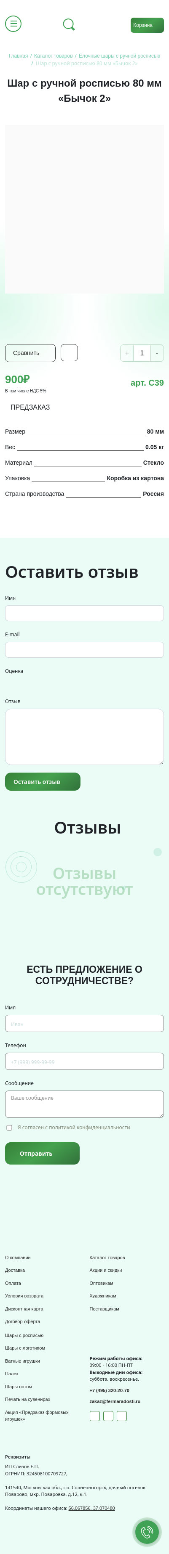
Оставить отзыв (36, 782)
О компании (18, 1257)
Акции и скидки (106, 1270)
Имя (10, 597)
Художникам (103, 1295)
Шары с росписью (24, 1335)
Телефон (15, 1045)
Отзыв (12, 701)
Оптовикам (101, 1283)
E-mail (12, 634)
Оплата (13, 1283)
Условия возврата (24, 1295)
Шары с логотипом (25, 1347)
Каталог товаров (107, 1257)
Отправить (36, 1153)
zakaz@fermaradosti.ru (115, 1401)
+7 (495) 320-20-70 (109, 1390)
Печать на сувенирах (27, 1399)
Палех (12, 1373)
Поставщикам (104, 1308)
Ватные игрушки (22, 1360)
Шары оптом (18, 1386)
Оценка (14, 671)
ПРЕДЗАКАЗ (30, 407)
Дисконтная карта (24, 1308)
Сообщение (19, 1083)
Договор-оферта (22, 1321)
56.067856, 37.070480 (92, 1508)
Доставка (15, 1270)
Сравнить (26, 352)
